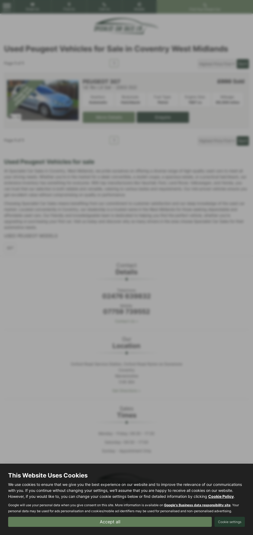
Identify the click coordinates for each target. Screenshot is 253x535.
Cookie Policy (221, 496)
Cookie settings (229, 522)
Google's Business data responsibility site (197, 505)
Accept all (110, 521)
